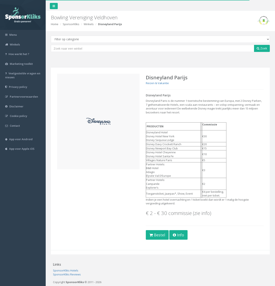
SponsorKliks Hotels (65, 270)
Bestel (157, 234)
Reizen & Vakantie (157, 83)
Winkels (89, 24)
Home (54, 24)
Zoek (262, 48)
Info (178, 234)
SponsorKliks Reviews (67, 274)
